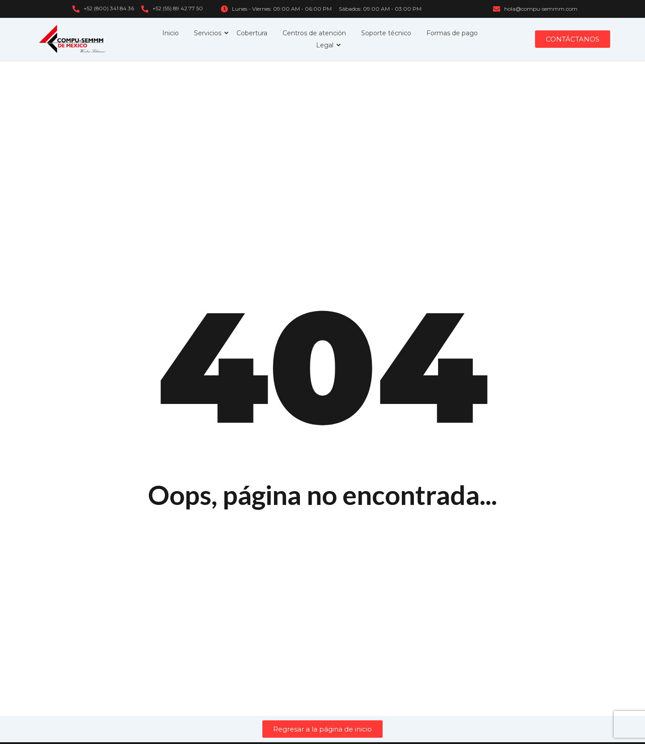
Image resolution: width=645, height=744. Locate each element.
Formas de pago (452, 33)
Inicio (170, 33)
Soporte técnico (386, 33)
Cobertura (251, 33)
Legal (326, 45)
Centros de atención (314, 33)
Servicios (209, 33)
